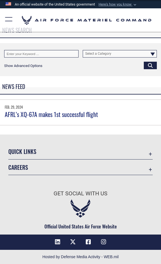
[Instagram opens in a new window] (103, 242)
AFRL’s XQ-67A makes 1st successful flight (51, 114)
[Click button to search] (150, 65)
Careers (18, 167)
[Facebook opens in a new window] (88, 242)
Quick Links (22, 151)
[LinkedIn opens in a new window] (57, 242)
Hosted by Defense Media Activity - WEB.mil (80, 257)
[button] (118, 4)
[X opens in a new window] (73, 242)
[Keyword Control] (41, 54)
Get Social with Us (80, 193)
